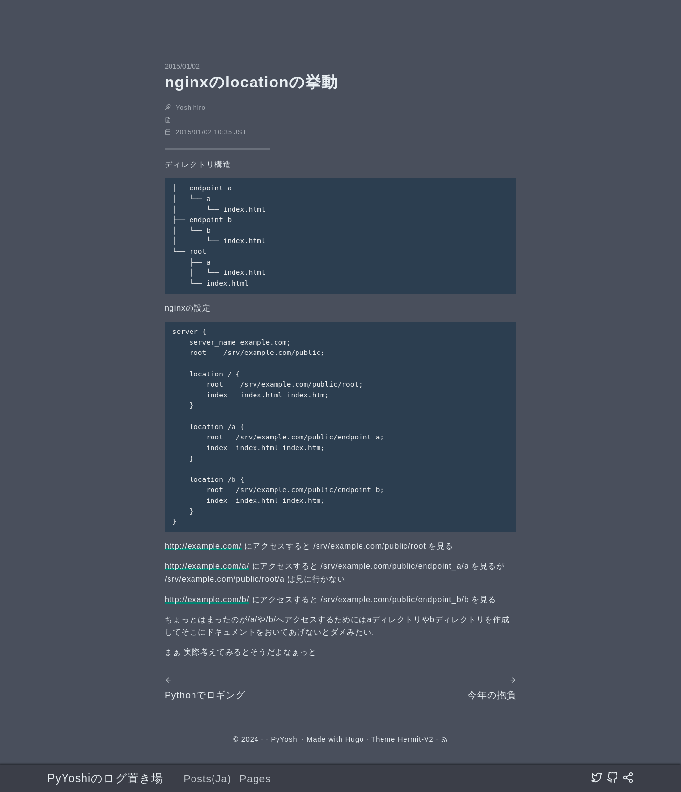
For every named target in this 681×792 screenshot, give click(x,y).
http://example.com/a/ (207, 566)
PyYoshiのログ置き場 (105, 778)
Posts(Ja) (207, 778)
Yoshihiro (191, 107)
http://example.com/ (203, 546)
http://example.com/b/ (207, 599)
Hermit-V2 (415, 739)
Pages (255, 778)
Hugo (354, 739)
